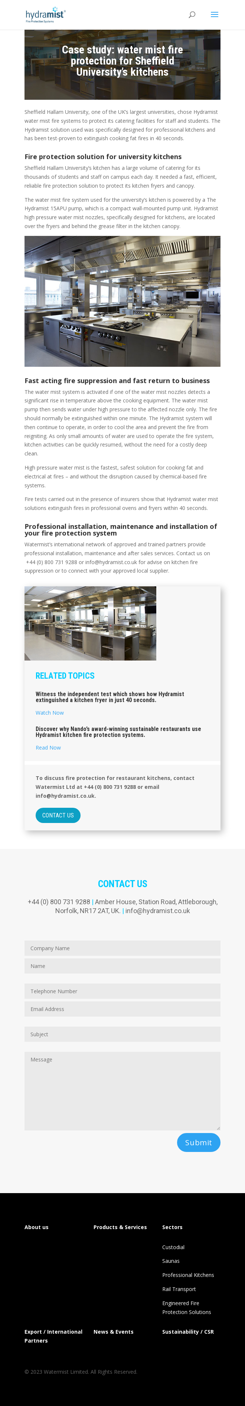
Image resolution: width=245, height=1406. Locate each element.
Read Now (48, 747)
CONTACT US (58, 815)
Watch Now (50, 712)
